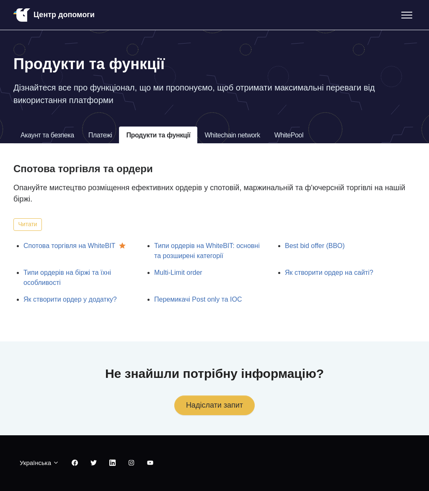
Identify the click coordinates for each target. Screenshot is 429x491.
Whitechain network (232, 135)
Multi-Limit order (178, 272)
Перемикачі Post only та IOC (198, 299)
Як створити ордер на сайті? (329, 272)
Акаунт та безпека (47, 135)
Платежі (100, 135)
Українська (39, 462)
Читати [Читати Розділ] (27, 224)
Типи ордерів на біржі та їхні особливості (67, 277)
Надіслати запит (214, 405)
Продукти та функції (158, 135)
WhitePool (288, 135)
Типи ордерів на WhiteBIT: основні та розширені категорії (207, 250)
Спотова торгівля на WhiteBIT (69, 245)
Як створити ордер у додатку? (70, 299)
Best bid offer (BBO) (315, 245)
